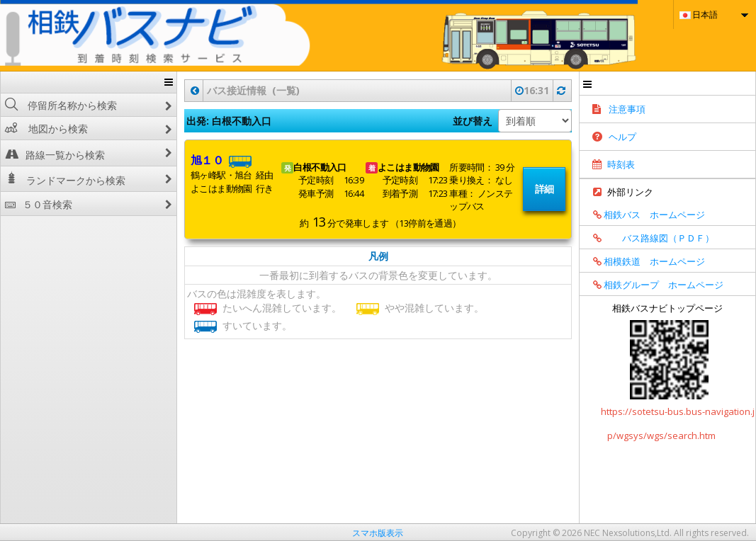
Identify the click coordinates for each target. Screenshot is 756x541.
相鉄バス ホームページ (644, 214)
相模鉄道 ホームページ (644, 261)
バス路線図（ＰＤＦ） (648, 238)
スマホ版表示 (377, 533)
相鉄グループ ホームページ (653, 284)
